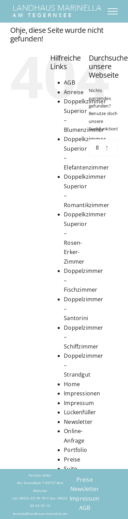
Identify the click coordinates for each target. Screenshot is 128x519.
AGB (69, 82)
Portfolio (75, 450)
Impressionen (82, 393)
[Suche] (97, 147)
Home (72, 384)
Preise (72, 459)
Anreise (74, 92)
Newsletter (78, 422)
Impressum (79, 403)
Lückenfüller (80, 412)
